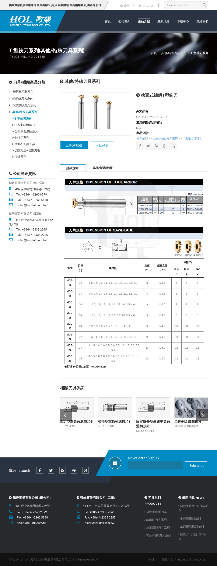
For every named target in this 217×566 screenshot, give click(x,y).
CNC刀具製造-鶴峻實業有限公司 (44, 559)
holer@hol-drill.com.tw (31, 205)
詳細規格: (72, 168)
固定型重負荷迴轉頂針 (77, 421)
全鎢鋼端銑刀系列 (191, 526)
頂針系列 (19, 156)
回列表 (103, 145)
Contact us (199, 559)
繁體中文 (127, 5)
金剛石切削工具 (23, 144)
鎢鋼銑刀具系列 (22, 98)
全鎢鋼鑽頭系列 (189, 518)
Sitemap (183, 559)
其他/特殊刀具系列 (24, 112)
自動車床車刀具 (22, 91)
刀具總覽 (142, 138)
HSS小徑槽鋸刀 (23, 125)
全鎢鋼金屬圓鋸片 (25, 131)
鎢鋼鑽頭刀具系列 (24, 105)
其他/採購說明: (103, 168)
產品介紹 (144, 21)
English (153, 559)
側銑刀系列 (20, 137)
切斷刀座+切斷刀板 (26, 150)
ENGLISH (146, 5)
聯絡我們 (202, 21)
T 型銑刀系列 (22, 118)
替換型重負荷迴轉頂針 (115, 421)
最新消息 (163, 21)
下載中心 (183, 21)
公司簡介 (124, 21)
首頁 (108, 21)
